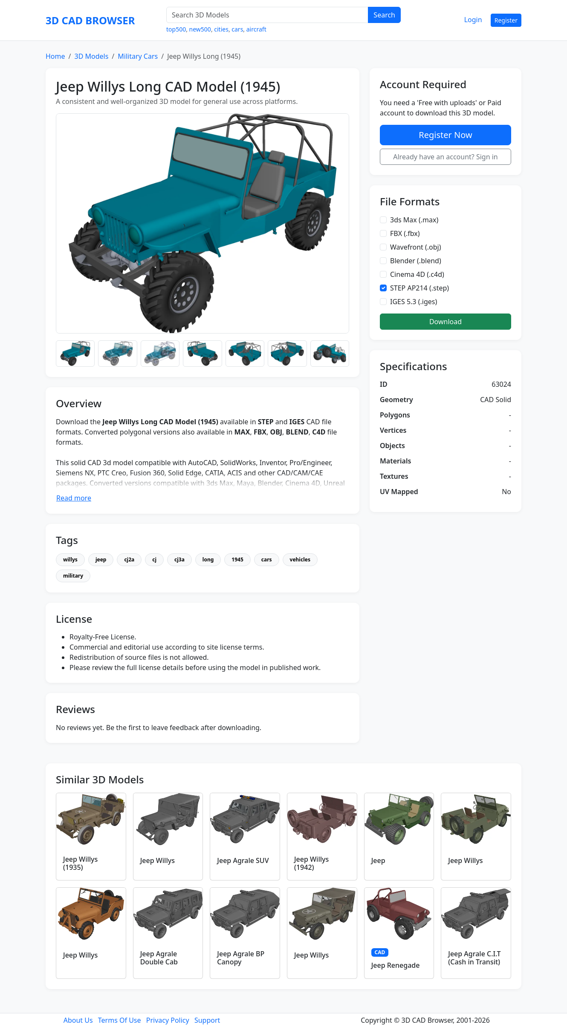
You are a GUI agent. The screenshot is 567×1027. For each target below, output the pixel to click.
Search (384, 15)
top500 (176, 29)
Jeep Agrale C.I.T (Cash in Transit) (474, 958)
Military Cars (138, 56)
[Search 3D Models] (267, 15)
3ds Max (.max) (414, 219)
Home (55, 56)
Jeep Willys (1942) (311, 863)
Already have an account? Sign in (445, 156)
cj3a (179, 559)
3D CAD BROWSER (90, 20)
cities (221, 29)
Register (506, 20)
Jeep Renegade (395, 965)
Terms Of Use (119, 1020)
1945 (237, 559)
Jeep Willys (157, 860)
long (208, 559)
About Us (78, 1020)
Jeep (378, 860)
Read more (73, 498)
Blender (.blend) (415, 260)
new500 (200, 29)
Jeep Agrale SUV (243, 860)
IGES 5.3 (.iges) (413, 301)
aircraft (256, 29)
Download (445, 321)
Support (207, 1020)
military (73, 575)
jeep (101, 559)
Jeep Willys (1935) (80, 863)
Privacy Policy (167, 1020)
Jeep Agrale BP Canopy (240, 958)
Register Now (445, 135)
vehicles (300, 559)
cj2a (129, 559)
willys (70, 559)
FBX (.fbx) (405, 233)
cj (154, 559)
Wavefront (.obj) (415, 247)
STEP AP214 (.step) (419, 288)
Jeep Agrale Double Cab (159, 958)
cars (237, 29)
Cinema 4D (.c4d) (417, 274)
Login (473, 19)
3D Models (91, 56)
